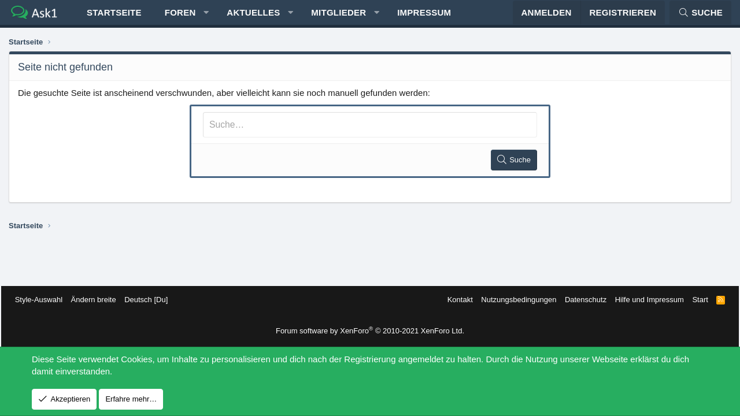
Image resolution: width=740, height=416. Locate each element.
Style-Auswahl (46, 299)
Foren (180, 18)
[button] (206, 17)
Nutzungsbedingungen (511, 299)
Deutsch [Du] (153, 299)
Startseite (114, 18)
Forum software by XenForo (370, 330)
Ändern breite (101, 299)
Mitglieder (338, 18)
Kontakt (452, 299)
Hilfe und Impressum (641, 299)
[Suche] (700, 17)
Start (692, 299)
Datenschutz (578, 299)
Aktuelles (253, 18)
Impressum (424, 18)
